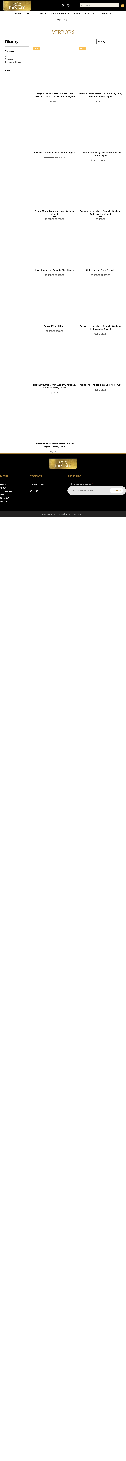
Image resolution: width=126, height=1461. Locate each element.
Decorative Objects (13, 62)
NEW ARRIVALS (6, 491)
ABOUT (3, 488)
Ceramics (9, 59)
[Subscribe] (116, 490)
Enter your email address (81, 484)
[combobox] (109, 41)
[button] (122, 5)
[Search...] (99, 5)
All (6, 56)
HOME (3, 484)
